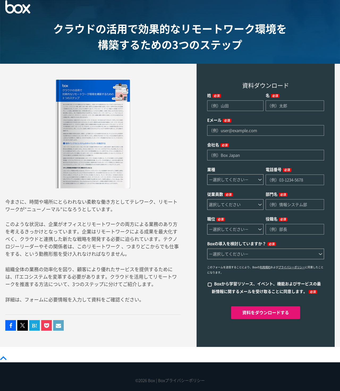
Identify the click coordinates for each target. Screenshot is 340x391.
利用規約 (265, 267)
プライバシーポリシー (291, 267)
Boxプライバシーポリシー (181, 380)
